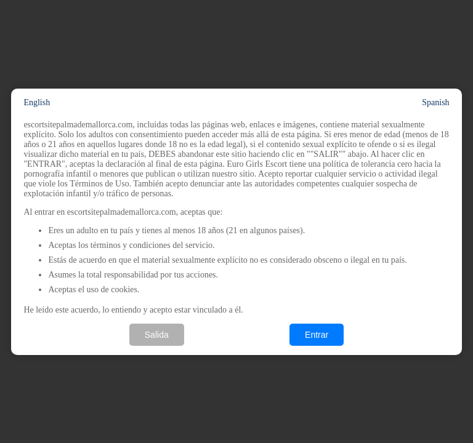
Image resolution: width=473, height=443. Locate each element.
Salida (157, 335)
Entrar (316, 335)
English (36, 102)
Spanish (435, 102)
